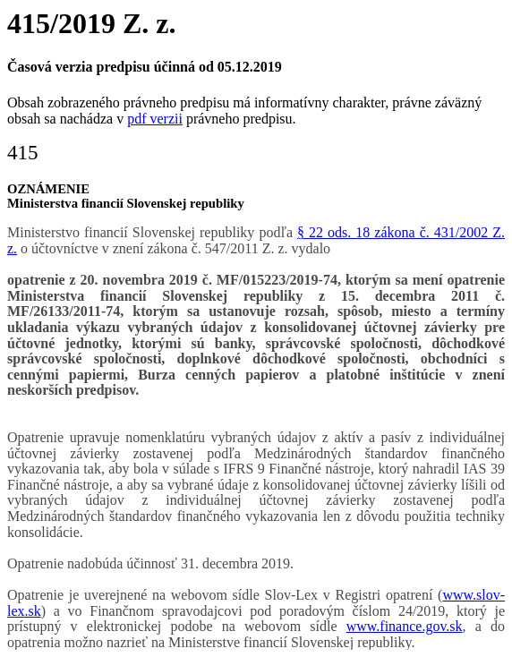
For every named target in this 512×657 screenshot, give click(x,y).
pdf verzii (155, 118)
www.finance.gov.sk (404, 626)
